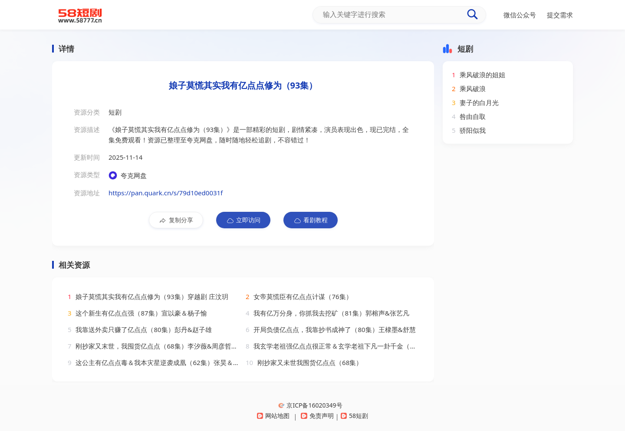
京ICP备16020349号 (310, 405)
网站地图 (273, 415)
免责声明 (317, 415)
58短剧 (354, 415)
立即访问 (243, 220)
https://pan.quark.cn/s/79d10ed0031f (166, 192)
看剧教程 (310, 220)
